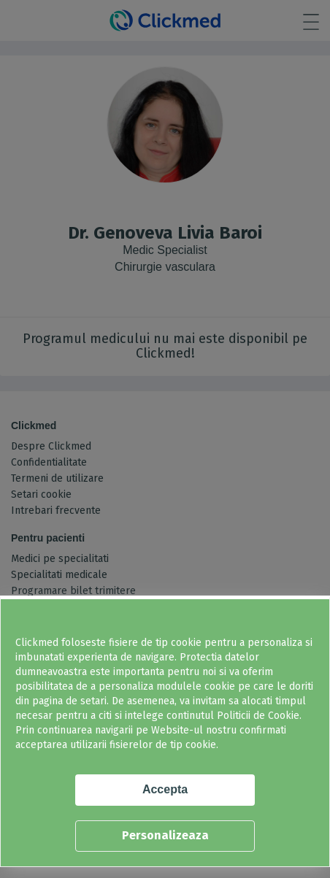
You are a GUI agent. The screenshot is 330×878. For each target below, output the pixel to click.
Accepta (165, 789)
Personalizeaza (165, 835)
